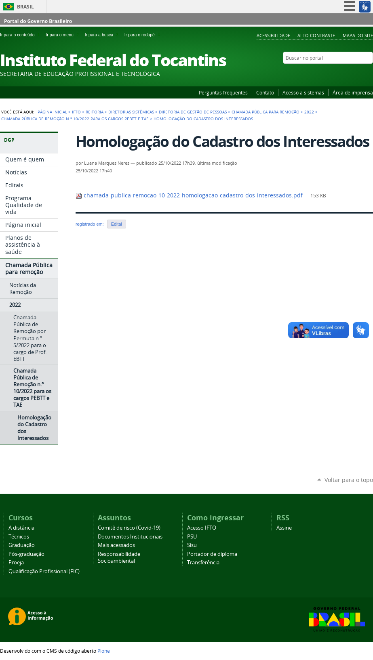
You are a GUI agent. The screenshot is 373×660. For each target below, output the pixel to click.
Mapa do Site (358, 35)
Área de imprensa (353, 92)
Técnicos (18, 536)
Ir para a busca (103, 34)
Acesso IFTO (201, 527)
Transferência (203, 562)
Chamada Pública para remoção (265, 112)
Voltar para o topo (349, 480)
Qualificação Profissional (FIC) (44, 571)
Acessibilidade (273, 35)
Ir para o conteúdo (21, 34)
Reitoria (94, 112)
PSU (192, 536)
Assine (284, 527)
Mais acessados (116, 545)
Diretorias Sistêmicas (131, 112)
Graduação (21, 545)
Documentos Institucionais (130, 536)
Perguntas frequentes (223, 92)
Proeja (16, 562)
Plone (103, 650)
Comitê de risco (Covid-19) (129, 527)
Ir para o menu (63, 34)
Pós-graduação (26, 554)
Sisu (192, 545)
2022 (309, 112)
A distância (21, 527)
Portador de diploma (212, 554)
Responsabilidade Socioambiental (119, 557)
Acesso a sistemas (303, 92)
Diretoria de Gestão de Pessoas (193, 112)
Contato (265, 92)
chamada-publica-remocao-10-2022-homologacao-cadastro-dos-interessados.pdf (190, 195)
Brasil (25, 6)
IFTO (76, 112)
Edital (116, 224)
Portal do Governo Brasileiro (38, 21)
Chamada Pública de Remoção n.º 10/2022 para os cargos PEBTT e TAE (75, 119)
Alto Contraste (316, 35)
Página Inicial (52, 112)
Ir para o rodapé (143, 34)
